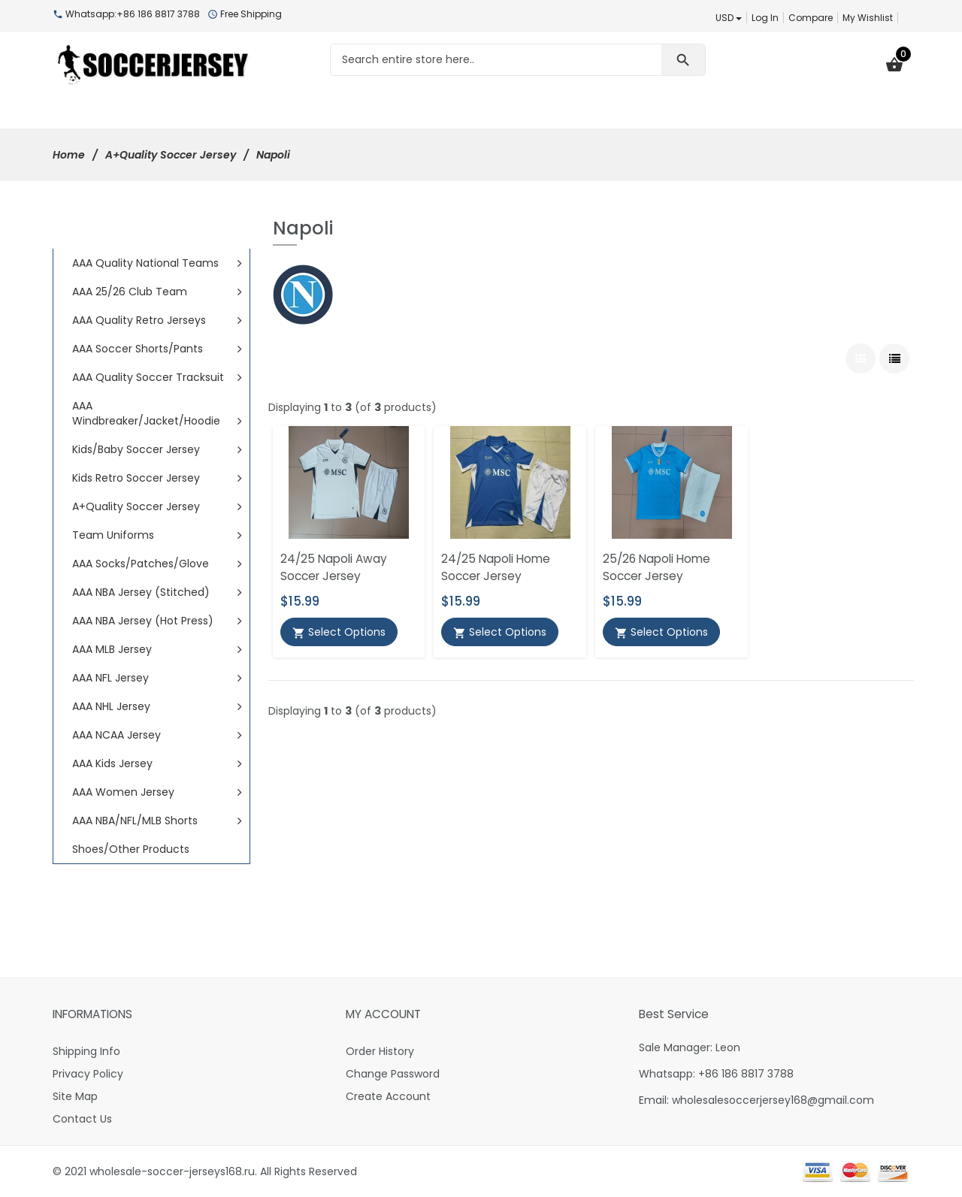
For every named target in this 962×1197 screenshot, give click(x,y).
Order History (380, 1051)
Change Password (393, 1073)
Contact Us (82, 1118)
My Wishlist (868, 17)
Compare (810, 17)
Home (69, 154)
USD (728, 17)
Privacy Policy (88, 1073)
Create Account (388, 1096)
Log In (765, 17)
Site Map (75, 1096)
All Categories (128, 232)
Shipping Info (86, 1051)
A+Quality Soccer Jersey (170, 154)
